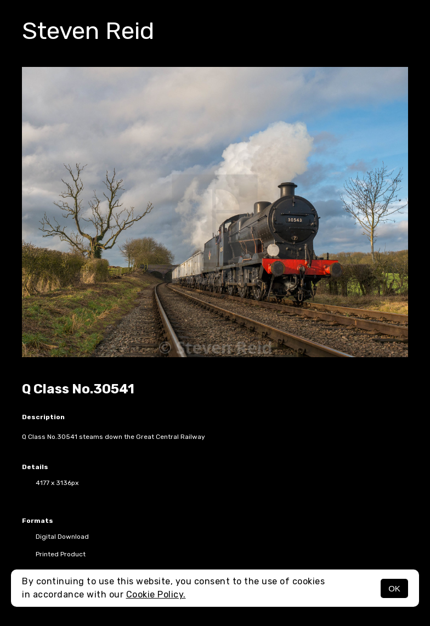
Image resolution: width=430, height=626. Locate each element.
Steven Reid (88, 30)
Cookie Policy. (156, 594)
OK (394, 588)
